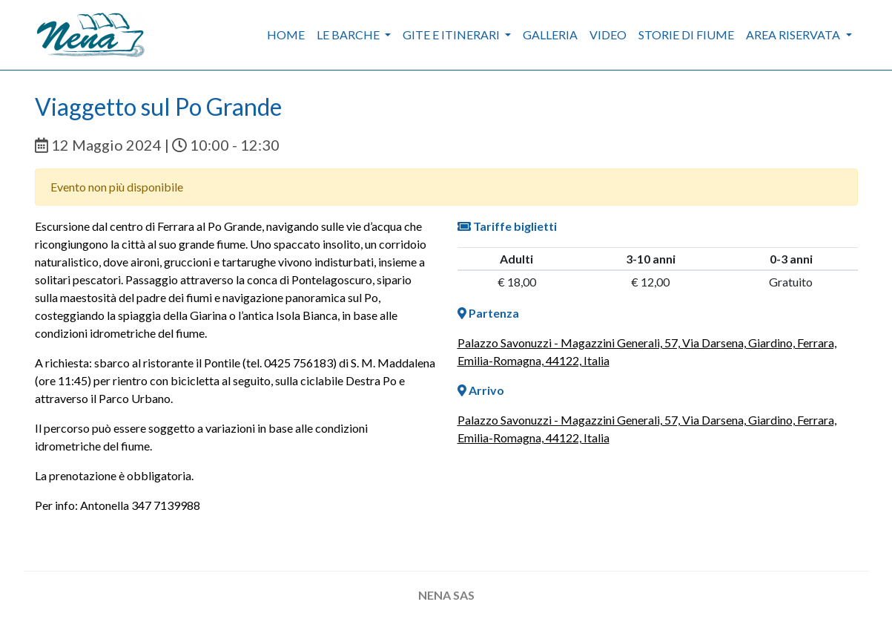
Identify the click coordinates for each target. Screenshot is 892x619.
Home (286, 34)
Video (608, 34)
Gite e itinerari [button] (452, 34)
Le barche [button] (349, 34)
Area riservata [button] (794, 34)
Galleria (550, 34)
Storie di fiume (686, 34)
